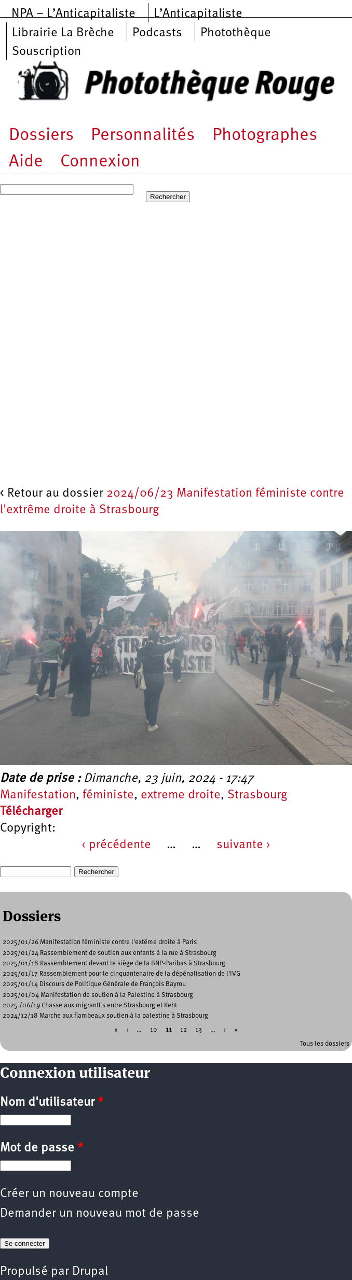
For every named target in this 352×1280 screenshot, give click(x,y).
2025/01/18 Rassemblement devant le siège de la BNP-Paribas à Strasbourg (114, 963)
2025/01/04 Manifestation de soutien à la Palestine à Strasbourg (98, 995)
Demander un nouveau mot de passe (99, 1213)
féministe (108, 795)
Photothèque (235, 33)
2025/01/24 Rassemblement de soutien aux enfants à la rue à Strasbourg (109, 953)
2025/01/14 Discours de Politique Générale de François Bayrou (94, 984)
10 (153, 1029)
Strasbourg (257, 795)
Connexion (100, 162)
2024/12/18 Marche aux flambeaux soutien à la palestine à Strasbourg (105, 1015)
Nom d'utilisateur (51, 1102)
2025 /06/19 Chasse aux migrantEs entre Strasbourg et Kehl (90, 1005)
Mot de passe (41, 1148)
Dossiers (41, 135)
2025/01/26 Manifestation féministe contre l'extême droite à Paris (100, 942)
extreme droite (181, 795)
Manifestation (38, 795)
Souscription (46, 52)
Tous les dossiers (324, 1043)
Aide (26, 162)
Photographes (264, 135)
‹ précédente (116, 845)
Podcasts (157, 33)
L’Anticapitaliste (198, 14)
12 (183, 1029)
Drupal (90, 1271)
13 (198, 1029)
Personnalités (143, 135)
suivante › (243, 845)
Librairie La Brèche (63, 33)
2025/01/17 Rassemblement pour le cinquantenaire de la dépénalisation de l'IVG (121, 973)
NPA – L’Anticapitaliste (73, 14)
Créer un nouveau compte (69, 1194)
